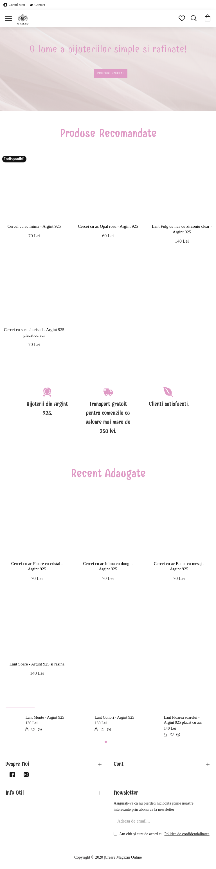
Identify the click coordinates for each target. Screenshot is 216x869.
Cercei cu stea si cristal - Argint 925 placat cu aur (34, 332)
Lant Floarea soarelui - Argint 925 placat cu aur (183, 720)
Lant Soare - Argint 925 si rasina (37, 664)
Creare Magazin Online (123, 857)
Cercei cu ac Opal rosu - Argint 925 (108, 226)
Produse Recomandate (108, 133)
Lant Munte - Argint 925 (45, 717)
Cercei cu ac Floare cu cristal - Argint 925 (37, 566)
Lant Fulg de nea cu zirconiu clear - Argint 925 (182, 229)
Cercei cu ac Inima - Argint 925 (34, 226)
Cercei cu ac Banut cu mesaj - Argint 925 (179, 566)
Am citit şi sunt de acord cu (162, 834)
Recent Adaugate (108, 473)
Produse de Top (20, 701)
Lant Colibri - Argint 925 (114, 717)
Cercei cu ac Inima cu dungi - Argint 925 (108, 566)
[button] (106, 742)
